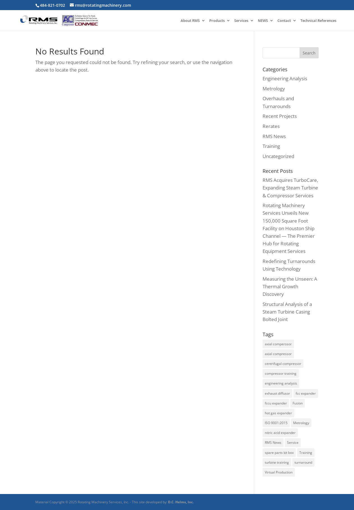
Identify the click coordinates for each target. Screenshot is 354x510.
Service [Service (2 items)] (292, 442)
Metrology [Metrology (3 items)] (301, 422)
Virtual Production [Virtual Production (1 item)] (279, 472)
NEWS (263, 21)
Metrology (274, 88)
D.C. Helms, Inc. (181, 502)
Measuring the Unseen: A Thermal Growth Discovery (290, 286)
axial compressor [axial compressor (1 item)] (278, 353)
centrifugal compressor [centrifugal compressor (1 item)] (283, 363)
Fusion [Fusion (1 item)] (298, 403)
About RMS (190, 21)
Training (271, 146)
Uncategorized (278, 156)
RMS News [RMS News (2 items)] (273, 442)
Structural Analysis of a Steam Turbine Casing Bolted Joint (287, 312)
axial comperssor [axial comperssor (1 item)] (278, 344)
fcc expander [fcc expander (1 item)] (306, 393)
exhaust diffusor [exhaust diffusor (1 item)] (277, 393)
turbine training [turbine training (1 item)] (277, 462)
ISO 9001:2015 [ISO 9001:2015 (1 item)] (276, 422)
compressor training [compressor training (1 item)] (280, 373)
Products (217, 21)
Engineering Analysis (285, 78)
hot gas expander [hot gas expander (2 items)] (278, 413)
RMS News (274, 136)
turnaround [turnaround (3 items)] (303, 462)
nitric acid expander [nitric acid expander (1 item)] (280, 432)
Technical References (318, 21)
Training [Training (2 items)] (305, 452)
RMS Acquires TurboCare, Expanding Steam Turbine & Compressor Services (290, 187)
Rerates (271, 126)
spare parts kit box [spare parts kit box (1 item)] (279, 452)
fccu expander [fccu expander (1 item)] (276, 403)
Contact (284, 21)
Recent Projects (280, 116)
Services (241, 21)
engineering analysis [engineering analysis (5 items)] (281, 383)
